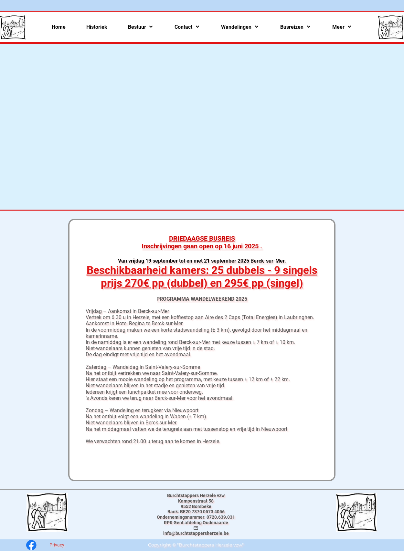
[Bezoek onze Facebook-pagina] (31, 545)
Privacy (56, 544)
